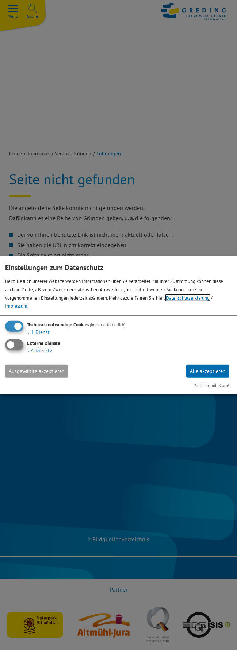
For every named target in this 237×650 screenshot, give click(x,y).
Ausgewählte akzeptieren (37, 371)
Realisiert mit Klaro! (211, 385)
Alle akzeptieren (208, 371)
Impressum (16, 306)
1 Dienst (38, 332)
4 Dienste (39, 350)
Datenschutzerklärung (188, 297)
